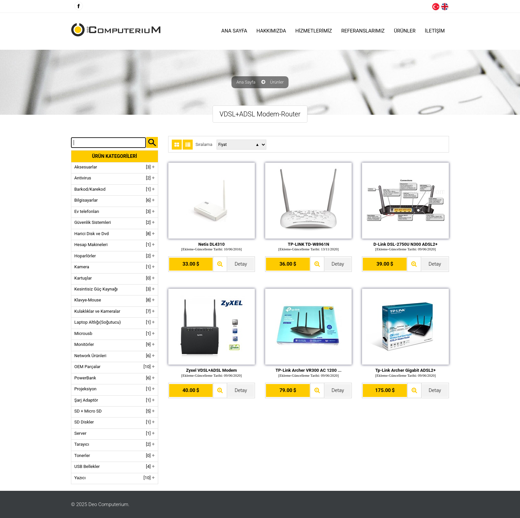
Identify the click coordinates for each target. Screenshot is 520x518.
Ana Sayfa (234, 31)
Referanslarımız (363, 31)
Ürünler (277, 82)
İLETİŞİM (435, 31)
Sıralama (203, 144)
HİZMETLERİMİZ (313, 31)
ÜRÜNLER (405, 31)
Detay (240, 264)
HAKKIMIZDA (271, 31)
